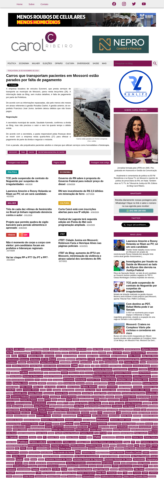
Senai (26, 463)
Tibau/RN (10, 473)
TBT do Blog (45, 469)
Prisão (106, 445)
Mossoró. (136, 420)
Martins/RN (57, 416)
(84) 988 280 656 (136, 210)
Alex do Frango (117, 349)
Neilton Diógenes (129, 424)
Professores (121, 445)
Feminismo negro (150, 387)
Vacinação (71, 476)
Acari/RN (29, 349)
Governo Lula (35, 397)
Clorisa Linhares (63, 366)
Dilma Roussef (15, 376)
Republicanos (34, 452)
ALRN (10, 352)
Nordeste (149, 424)
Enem (60, 383)
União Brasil (29, 476)
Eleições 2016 (93, 380)
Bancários (82, 356)
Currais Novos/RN (36, 373)
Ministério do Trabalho (31, 420)
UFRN (9, 476)
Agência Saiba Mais (67, 349)
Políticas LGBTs (83, 442)
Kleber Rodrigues (86, 410)
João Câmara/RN (56, 406)
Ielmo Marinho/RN (87, 400)
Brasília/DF (61, 359)
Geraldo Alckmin (114, 393)
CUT (46, 373)
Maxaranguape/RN (69, 416)
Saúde (31, 152)
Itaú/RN (105, 403)
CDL (101, 362)
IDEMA (75, 400)
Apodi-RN (117, 353)
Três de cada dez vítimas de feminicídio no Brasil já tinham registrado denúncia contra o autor (29, 212)
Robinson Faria (88, 453)
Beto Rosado (134, 356)
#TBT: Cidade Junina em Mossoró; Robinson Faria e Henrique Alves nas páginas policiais (79, 243)
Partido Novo (107, 430)
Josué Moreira (142, 406)
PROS (130, 445)
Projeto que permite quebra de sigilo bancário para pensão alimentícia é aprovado (27, 225)
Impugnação (134, 400)
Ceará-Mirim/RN (111, 362)
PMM (23, 152)
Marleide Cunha (43, 416)
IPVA (71, 403)
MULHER (36, 63)
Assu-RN (22, 356)
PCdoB (103, 433)
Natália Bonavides (99, 424)
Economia (69, 379)
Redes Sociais (129, 448)
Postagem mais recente (17, 163)
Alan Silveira (98, 349)
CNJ (97, 366)
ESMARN (89, 383)
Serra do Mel (41, 463)
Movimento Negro (13, 424)
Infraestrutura (38, 403)
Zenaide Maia (141, 476)
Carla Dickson (33, 362)
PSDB (154, 445)
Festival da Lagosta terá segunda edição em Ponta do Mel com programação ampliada (77, 222)
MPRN (48, 424)
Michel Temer (126, 416)
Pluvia (63, 437)
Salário (146, 453)
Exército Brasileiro (123, 383)
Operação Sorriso (38, 427)
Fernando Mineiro (30, 390)
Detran (135, 373)
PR (138, 442)
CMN (81, 366)
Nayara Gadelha (115, 424)
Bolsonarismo (12, 359)
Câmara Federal (109, 359)
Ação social (19, 349)
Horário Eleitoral (13, 400)
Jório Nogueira (105, 406)
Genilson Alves (74, 393)
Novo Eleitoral (19, 427)
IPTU (66, 403)
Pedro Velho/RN (141, 433)
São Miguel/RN (124, 456)
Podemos (119, 437)
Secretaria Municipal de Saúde (51, 152)
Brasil (52, 359)
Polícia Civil (137, 437)
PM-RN (83, 437)
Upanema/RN (40, 476)
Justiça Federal (62, 410)
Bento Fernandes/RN (119, 356)
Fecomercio (112, 387)
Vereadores (88, 476)
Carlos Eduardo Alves (50, 362)
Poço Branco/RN (108, 437)
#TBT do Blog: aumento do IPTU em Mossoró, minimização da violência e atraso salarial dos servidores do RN (79, 256)
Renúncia (23, 452)
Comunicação (27, 369)
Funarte (154, 390)
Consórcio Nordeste (84, 369)
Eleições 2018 (108, 379)
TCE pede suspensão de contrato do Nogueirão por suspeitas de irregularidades (27, 181)
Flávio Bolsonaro (68, 390)
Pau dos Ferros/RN (71, 433)
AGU (89, 349)
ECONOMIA (24, 63)
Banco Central (93, 356)
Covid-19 (152, 369)
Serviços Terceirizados (76, 463)
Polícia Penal (11, 442)
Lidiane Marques (59, 413)
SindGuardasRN (20, 466)
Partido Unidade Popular (26, 433)
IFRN (96, 400)
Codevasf (104, 366)
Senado (19, 463)
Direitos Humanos (124, 376)
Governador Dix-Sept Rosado (133, 393)
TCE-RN (56, 469)
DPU (49, 380)
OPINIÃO (59, 63)
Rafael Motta (65, 448)
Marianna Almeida (21, 416)
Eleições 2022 (140, 379)
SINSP (99, 466)
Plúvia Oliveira (72, 437)
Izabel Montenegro (133, 403)
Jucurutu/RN (153, 406)
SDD (27, 459)
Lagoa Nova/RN (112, 410)
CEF (121, 362)
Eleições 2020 (124, 379)
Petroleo (33, 437)
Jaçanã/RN (146, 403)
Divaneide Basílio (17, 380)
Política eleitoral (54, 442)
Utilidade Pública (54, 476)
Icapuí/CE (61, 400)
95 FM (9, 349)
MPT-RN (56, 424)
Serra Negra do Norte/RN (56, 463)
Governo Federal (19, 396)
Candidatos (11, 362)
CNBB (87, 366)
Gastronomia (48, 393)
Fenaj (19, 390)
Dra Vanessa (57, 380)
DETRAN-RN (144, 373)
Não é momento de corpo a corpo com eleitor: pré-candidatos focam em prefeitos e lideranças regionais (28, 245)
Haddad (118, 397)
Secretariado (139, 459)
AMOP (58, 353)
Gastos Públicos (35, 393)
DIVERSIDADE (83, 63)
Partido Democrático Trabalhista (39, 430)
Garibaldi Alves (20, 393)
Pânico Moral (104, 427)
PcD (96, 433)
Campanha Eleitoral (149, 359)
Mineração (137, 416)
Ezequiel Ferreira (150, 383)
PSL (17, 448)
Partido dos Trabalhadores (63, 430)
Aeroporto (54, 349)
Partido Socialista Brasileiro (141, 430)
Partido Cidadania (20, 430)
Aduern (45, 349)
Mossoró (13, 152)
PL (45, 437)
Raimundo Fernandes (79, 448)
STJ (151, 466)
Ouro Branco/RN (70, 427)
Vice (97, 476)
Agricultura (81, 349)
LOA (100, 413)
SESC (117, 463)
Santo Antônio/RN (67, 456)
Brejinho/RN (71, 359)
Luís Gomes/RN (109, 413)
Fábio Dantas (26, 387)
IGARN (103, 400)
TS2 (119, 473)
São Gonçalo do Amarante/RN (86, 456)
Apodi (109, 353)
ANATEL (65, 353)
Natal (77, 424)
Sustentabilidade (24, 469)
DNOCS (43, 380)
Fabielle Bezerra (12, 387)
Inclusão (144, 400)
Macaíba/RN (126, 413)
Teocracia (114, 469)
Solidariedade (125, 466)
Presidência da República (38, 445)
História (154, 397)
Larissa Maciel (152, 410)
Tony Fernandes (49, 473)
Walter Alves (129, 476)
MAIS (104, 63)
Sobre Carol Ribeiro (135, 110)
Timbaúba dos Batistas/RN (25, 473)
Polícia (127, 437)
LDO (50, 413)
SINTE (115, 466)
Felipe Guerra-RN (125, 387)
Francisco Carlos (109, 390)
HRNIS (40, 400)
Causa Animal (86, 362)
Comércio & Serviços (141, 366)
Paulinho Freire (86, 433)
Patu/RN (59, 433)
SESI (123, 463)
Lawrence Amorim (39, 413)
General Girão (61, 393)
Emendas (32, 383)
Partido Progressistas (122, 430)
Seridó (32, 463)
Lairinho (137, 410)
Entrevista (80, 383)
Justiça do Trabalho (29, 410)
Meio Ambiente (84, 416)
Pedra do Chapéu (127, 433)
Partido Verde (41, 433)
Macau (134, 413)
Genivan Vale (87, 393)
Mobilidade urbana (73, 420)
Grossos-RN (54, 397)
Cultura (23, 372)
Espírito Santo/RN (100, 383)
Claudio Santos (49, 366)
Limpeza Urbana (73, 413)
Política (23, 441)
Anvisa (95, 353)
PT (35, 448)
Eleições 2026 (20, 383)
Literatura (85, 413)
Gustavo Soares (84, 397)
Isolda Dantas (94, 403)
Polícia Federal (151, 437)
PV (48, 448)
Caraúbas (22, 362)
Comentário (127, 366)
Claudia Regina (36, 366)
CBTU (96, 362)
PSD (148, 445)
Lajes (144, 410)
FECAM (102, 387)
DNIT (37, 380)
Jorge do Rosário (91, 406)
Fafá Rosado (50, 387)
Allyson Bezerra (149, 349)
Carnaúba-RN (65, 362)
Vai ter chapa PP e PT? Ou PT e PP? (27, 257)
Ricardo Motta (46, 452)
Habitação (110, 397)
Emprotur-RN (52, 383)
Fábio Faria (38, 387)
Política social (69, 442)
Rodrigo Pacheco (102, 452)
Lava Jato (25, 413)
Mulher (69, 423)
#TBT (62, 234)
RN (78, 452)
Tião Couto (139, 469)
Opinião (49, 427)
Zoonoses (152, 476)
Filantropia (56, 390)
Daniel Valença (54, 373)
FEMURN (11, 390)
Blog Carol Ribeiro (150, 356)
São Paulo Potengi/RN (140, 456)
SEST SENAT (131, 463)
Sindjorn (62, 466)
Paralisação (122, 427)
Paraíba (113, 427)
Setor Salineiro (143, 463)
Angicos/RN (74, 353)
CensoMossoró (152, 362)
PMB (89, 437)
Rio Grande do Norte (63, 452)
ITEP (111, 403)
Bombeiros (34, 359)
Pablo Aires (82, 427)
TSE (125, 473)
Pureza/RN (41, 448)
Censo (142, 362)
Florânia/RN (80, 390)
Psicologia (10, 448)
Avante (58, 356)
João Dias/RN (68, 406)
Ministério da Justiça (150, 416)
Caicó (99, 359)
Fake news (61, 387)
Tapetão (35, 469)
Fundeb (9, 393)
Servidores (107, 463)
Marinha (31, 416)
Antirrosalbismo (85, 353)
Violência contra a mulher (111, 476)
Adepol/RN (37, 349)
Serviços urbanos (93, 463)
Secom (41, 459)
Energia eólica (69, 383)
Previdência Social (94, 445)
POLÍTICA (12, 63)
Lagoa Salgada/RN (126, 410)
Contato (44, 4)
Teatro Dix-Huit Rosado (83, 469)
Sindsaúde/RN (72, 466)
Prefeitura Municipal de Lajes (16, 445)
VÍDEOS (11, 235)
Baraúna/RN (104, 356)
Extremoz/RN (136, 383)
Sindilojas (32, 466)
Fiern (49, 390)
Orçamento (58, 427)
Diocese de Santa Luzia (33, 376)
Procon (113, 445)
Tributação (111, 473)
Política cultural (37, 442)
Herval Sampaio (144, 397)
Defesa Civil (73, 373)
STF (145, 466)
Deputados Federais (122, 373)
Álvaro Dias (36, 353)
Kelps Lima (75, 410)
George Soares (100, 393)
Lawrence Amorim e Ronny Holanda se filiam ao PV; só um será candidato (142, 244)
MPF (42, 424)
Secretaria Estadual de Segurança (88, 459)
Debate (64, 373)
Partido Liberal (82, 430)
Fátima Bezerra (89, 386)
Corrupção (133, 369)
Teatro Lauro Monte (101, 469)
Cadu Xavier (81, 359)
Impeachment (113, 400)
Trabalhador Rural (69, 473)
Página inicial (58, 163)
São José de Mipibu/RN (109, 456)
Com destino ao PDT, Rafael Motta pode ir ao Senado (139, 307)
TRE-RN (101, 472)
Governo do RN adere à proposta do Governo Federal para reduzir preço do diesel (80, 181)
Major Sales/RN (144, 413)
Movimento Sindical (30, 424)
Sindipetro (42, 466)
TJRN (38, 473)
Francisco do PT (123, 390)
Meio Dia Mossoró (100, 416)
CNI (92, 366)
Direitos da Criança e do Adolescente (77, 376)
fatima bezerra (73, 387)
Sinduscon (84, 466)
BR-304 (44, 359)
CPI (8, 373)
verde (79, 476)
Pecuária (116, 433)
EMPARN (41, 383)
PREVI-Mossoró (77, 445)
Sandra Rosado (19, 456)
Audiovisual (49, 356)
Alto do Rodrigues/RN (22, 353)
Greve (45, 397)
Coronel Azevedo (120, 369)
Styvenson (11, 469)
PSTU (30, 448)
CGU (9, 366)
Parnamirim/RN (145, 427)
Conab (37, 369)
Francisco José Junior (140, 390)
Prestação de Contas (60, 445)
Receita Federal (102, 448)
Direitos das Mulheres (103, 376)
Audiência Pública (36, 356)
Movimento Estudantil (149, 420)
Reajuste (91, 448)
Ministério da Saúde (14, 420)
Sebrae (33, 459)
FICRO (43, 390)
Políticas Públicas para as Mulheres (106, 442)
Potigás (127, 442)
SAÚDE (96, 63)
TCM (64, 469)
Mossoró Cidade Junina (121, 420)
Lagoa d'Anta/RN (99, 410)
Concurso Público (49, 369)
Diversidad (29, 380)
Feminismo (138, 387)
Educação (81, 379)
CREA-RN (15, 373)
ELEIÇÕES (47, 63)
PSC (142, 445)
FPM (98, 390)
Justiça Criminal (12, 410)
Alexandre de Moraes (132, 349)
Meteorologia (114, 416)
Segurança (151, 459)
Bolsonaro (24, 359)
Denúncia (89, 373)
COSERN (142, 369)
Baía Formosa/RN (70, 356)
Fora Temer (90, 390)
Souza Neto (137, 466)
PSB (137, 445)
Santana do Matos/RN (51, 456)
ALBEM (107, 349)
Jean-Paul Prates (42, 406)
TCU (70, 469)
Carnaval (75, 362)
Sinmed (92, 466)
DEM (82, 373)
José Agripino (129, 406)
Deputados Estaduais (103, 373)
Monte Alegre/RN (89, 420)
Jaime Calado (17, 406)
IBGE (54, 400)
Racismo (54, 448)
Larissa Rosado (13, 413)
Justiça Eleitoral (46, 409)
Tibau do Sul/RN (151, 469)
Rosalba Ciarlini (133, 452)
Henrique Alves (129, 397)
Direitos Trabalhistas (142, 376)
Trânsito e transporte (86, 473)
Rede (111, 448)
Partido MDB (95, 430)
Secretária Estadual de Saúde (58, 459)
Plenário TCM (53, 437)
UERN (145, 473)
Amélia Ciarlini (48, 353)
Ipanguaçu (51, 403)
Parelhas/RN (133, 427)
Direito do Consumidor (53, 376)
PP (133, 442)
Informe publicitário (23, 403)
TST (130, 473)
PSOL (23, 448)
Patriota (50, 433)
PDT (109, 433)
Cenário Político (131, 362)
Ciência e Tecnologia (20, 366)
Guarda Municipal (69, 397)
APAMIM (102, 353)
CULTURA (70, 63)
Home (19, 4)
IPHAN (59, 403)
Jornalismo (117, 406)
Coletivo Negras (115, 366)
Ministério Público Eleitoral (52, 420)
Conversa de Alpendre (103, 369)
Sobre (31, 4)
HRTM (47, 400)
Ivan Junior (119, 403)
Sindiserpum (53, 466)
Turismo (137, 473)
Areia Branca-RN (138, 353)
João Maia (79, 406)
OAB (28, 427)
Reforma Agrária (143, 448)
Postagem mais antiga (100, 163)
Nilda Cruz (140, 424)
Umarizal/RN (17, 476)
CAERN (91, 359)
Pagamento (93, 427)
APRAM (126, 353)
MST (62, 424)
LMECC (93, 413)
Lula (118, 413)
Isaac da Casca (81, 403)
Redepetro (118, 448)
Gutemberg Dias (98, 397)
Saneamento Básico (34, 456)
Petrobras (23, 437)
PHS (39, 437)
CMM (74, 365)
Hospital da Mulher (28, 400)
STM (155, 466)
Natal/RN (85, 423)
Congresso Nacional (66, 369)
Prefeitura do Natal (149, 442)
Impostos (124, 400)
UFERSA (153, 473)
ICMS (69, 400)
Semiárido (10, 463)
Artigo (14, 356)
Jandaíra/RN (28, 406)
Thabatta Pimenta (125, 469)
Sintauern (107, 466)
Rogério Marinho (117, 453)
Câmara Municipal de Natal (129, 359)
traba (58, 473)
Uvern (64, 476)
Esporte (111, 383)
